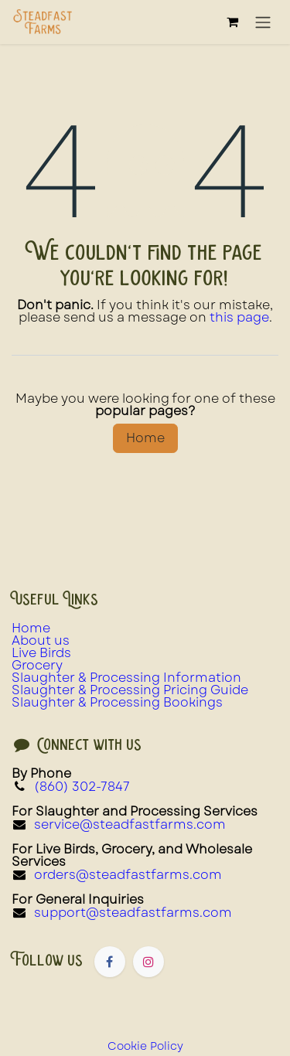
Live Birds (41, 653)
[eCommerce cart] (232, 21)
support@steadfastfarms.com (133, 912)
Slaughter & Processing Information (126, 677)
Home (145, 438)
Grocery (37, 665)
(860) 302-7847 (82, 786)
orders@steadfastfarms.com (128, 875)
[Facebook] (109, 961)
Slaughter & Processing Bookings (117, 702)
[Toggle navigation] (262, 22)
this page (239, 317)
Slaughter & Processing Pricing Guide (130, 690)
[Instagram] (148, 961)
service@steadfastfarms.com (130, 824)
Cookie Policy (145, 1046)
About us (41, 640)
